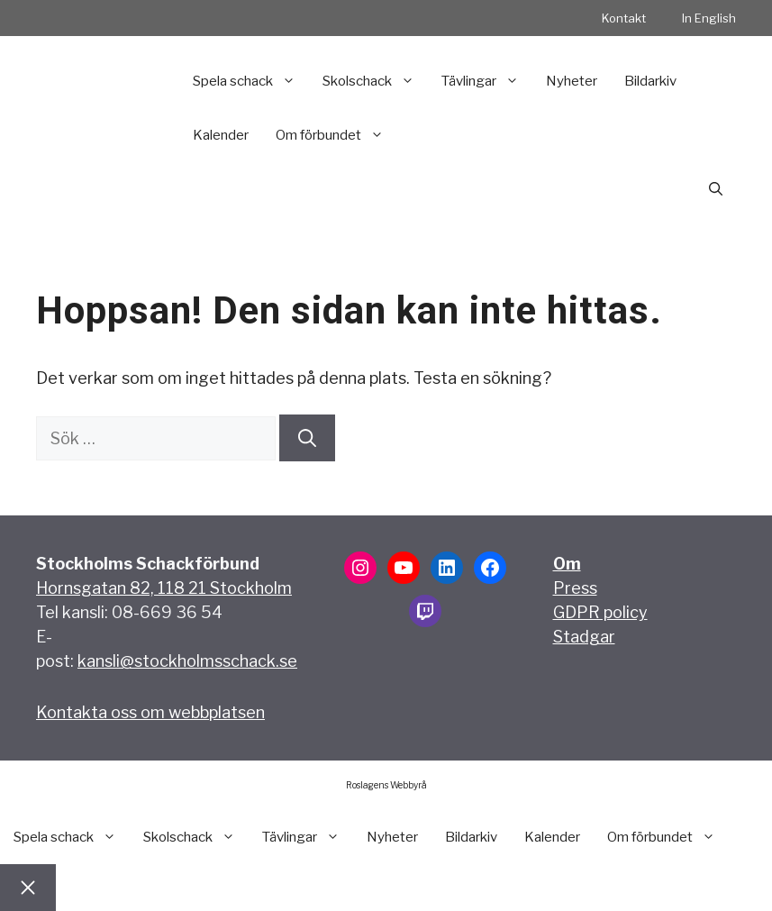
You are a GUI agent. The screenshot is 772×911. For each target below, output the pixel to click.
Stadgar (584, 636)
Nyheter (571, 81)
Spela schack (251, 81)
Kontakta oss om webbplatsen (150, 712)
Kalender (221, 135)
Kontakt (624, 18)
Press (575, 587)
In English (709, 18)
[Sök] (307, 438)
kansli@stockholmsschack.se (187, 660)
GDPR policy (600, 612)
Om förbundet (336, 135)
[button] (715, 189)
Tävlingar (486, 81)
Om (567, 563)
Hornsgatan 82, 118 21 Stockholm (164, 587)
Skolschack (375, 81)
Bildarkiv (650, 81)
